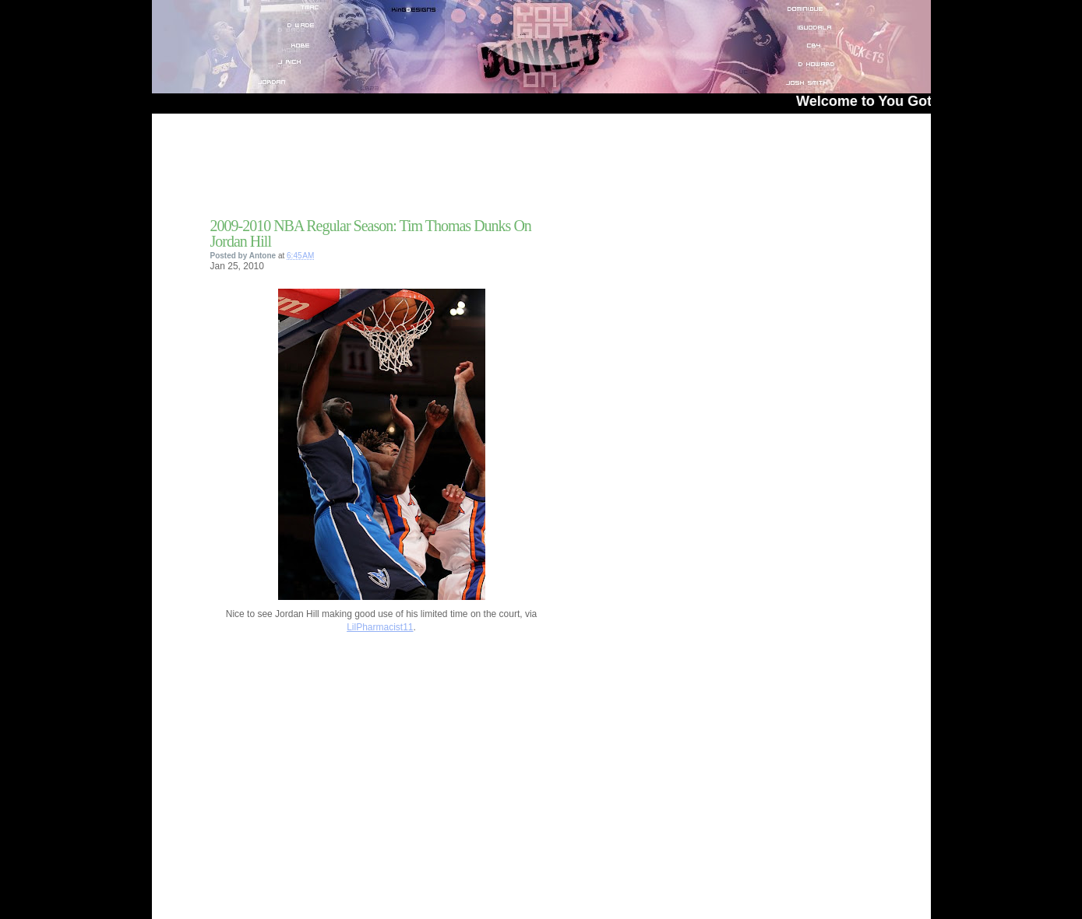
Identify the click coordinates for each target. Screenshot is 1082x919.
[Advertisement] (392, 170)
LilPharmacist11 (380, 627)
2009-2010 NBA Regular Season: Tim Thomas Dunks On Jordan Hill (370, 233)
